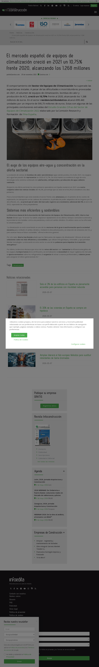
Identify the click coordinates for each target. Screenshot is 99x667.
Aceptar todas (19, 335)
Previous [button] (11, 24)
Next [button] (88, 24)
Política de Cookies (21, 340)
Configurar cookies (78, 344)
